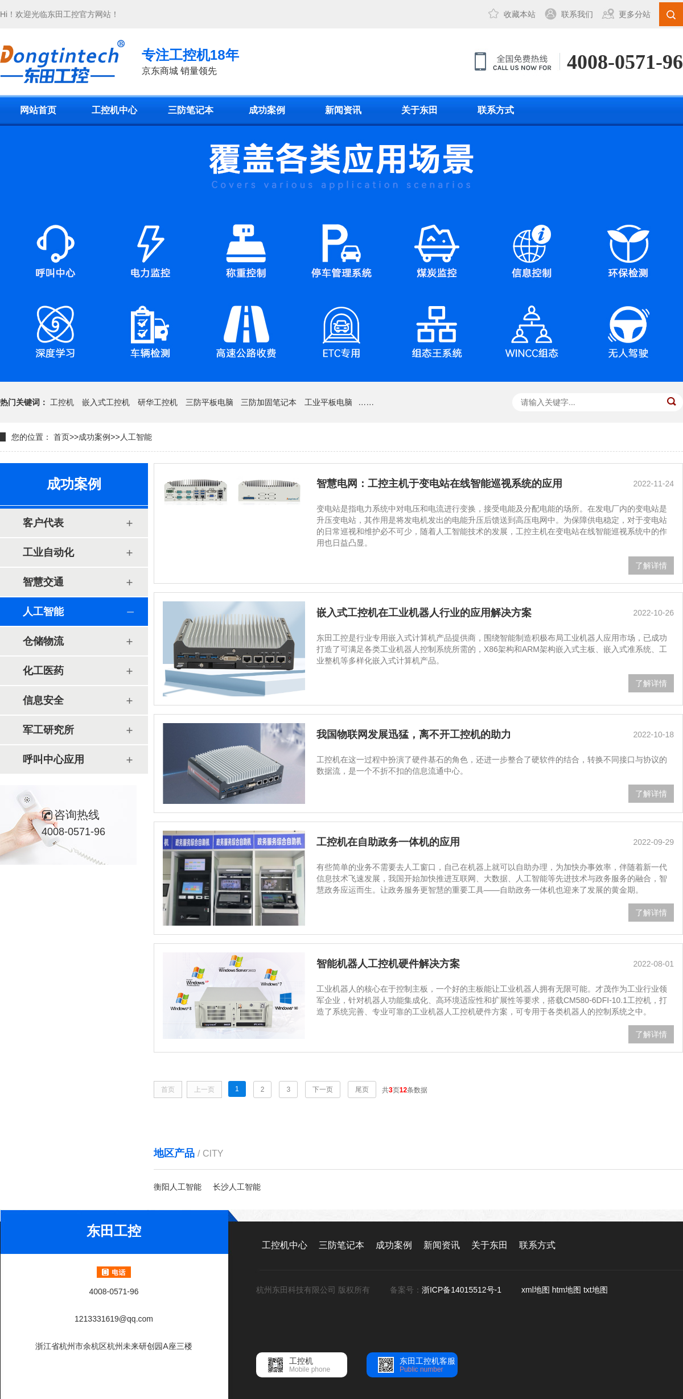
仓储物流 (43, 641)
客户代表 (43, 523)
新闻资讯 (343, 110)
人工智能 (136, 436)
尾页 (362, 1089)
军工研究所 (48, 730)
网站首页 (38, 110)
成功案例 (267, 110)
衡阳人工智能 (177, 1186)
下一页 (322, 1089)
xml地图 (535, 1289)
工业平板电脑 (328, 402)
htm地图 (566, 1289)
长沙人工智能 (237, 1186)
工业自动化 (48, 552)
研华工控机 (158, 402)
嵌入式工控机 (106, 402)
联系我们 (577, 14)
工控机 (62, 402)
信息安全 (43, 700)
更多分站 (635, 14)
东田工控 (63, 14)
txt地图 (595, 1289)
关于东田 (419, 110)
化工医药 (43, 670)
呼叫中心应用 (53, 759)
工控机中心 (114, 110)
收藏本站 (520, 14)
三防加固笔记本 (269, 402)
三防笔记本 (190, 110)
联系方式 (496, 110)
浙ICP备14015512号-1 (463, 1289)
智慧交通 (43, 582)
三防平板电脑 (209, 402)
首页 (61, 436)
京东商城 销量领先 (190, 61)
